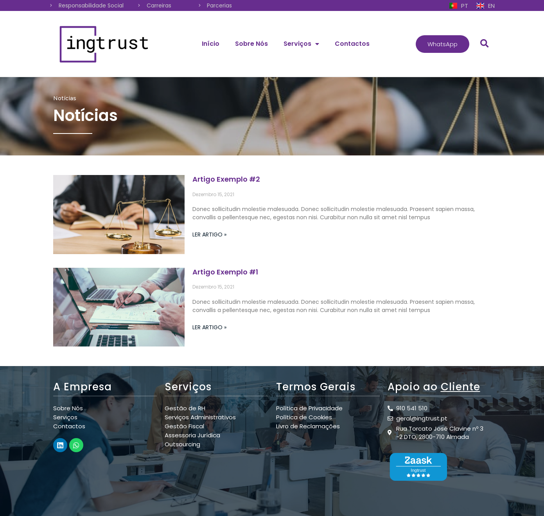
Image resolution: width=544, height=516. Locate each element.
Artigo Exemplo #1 (225, 272)
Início (210, 43)
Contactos (352, 43)
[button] (442, 44)
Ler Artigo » (209, 234)
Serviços (301, 44)
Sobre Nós (251, 43)
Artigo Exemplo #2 (226, 179)
